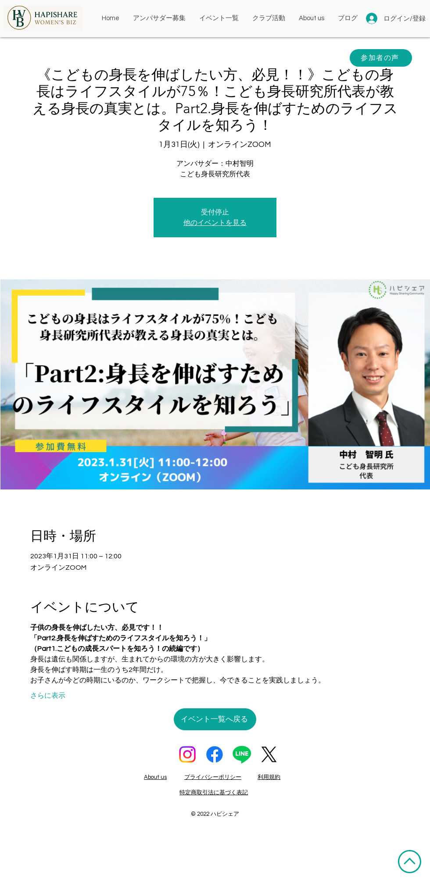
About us (155, 777)
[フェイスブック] (215, 754)
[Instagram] (187, 754)
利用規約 (269, 777)
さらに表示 (47, 695)
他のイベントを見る (215, 222)
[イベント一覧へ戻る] (215, 719)
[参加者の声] (381, 58)
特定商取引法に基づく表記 (213, 792)
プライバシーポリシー (212, 777)
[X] (269, 754)
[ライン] (242, 754)
